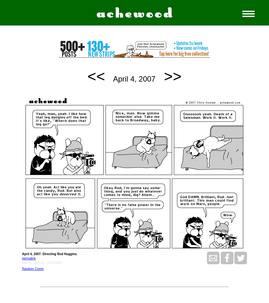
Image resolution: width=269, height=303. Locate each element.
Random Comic (33, 269)
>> (172, 76)
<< (96, 76)
